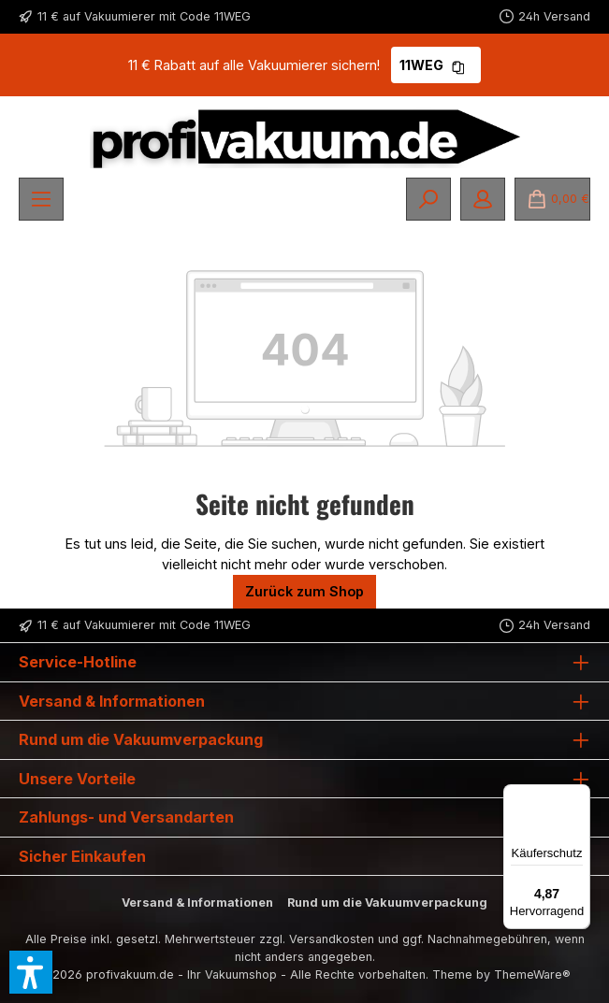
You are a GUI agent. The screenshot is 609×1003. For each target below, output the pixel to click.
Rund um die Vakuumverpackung (387, 903)
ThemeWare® (532, 974)
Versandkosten (331, 939)
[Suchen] (428, 199)
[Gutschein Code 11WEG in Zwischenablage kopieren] (458, 65)
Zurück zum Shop (304, 591)
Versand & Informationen (197, 903)
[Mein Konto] (482, 199)
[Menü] (41, 199)
